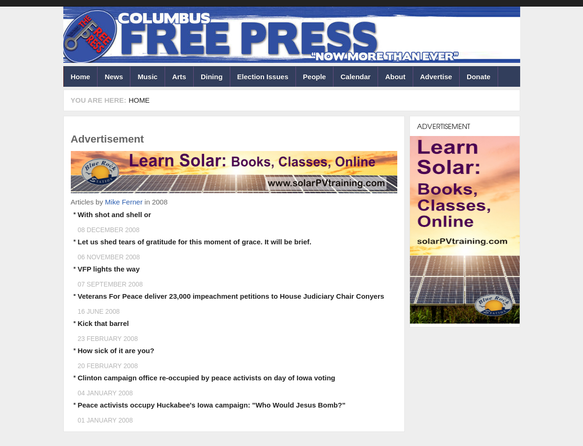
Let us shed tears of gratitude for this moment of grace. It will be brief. (194, 242)
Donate (479, 77)
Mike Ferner (124, 202)
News (114, 77)
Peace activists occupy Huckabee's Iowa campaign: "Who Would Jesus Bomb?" (212, 405)
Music (147, 77)
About (395, 77)
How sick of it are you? (116, 351)
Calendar (356, 77)
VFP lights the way (109, 269)
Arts (179, 77)
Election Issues (262, 77)
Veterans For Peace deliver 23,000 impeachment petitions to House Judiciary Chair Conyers (231, 296)
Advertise (436, 77)
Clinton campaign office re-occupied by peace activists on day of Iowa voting (206, 378)
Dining (212, 77)
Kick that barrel (103, 323)
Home (81, 77)
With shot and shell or (114, 215)
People (314, 77)
